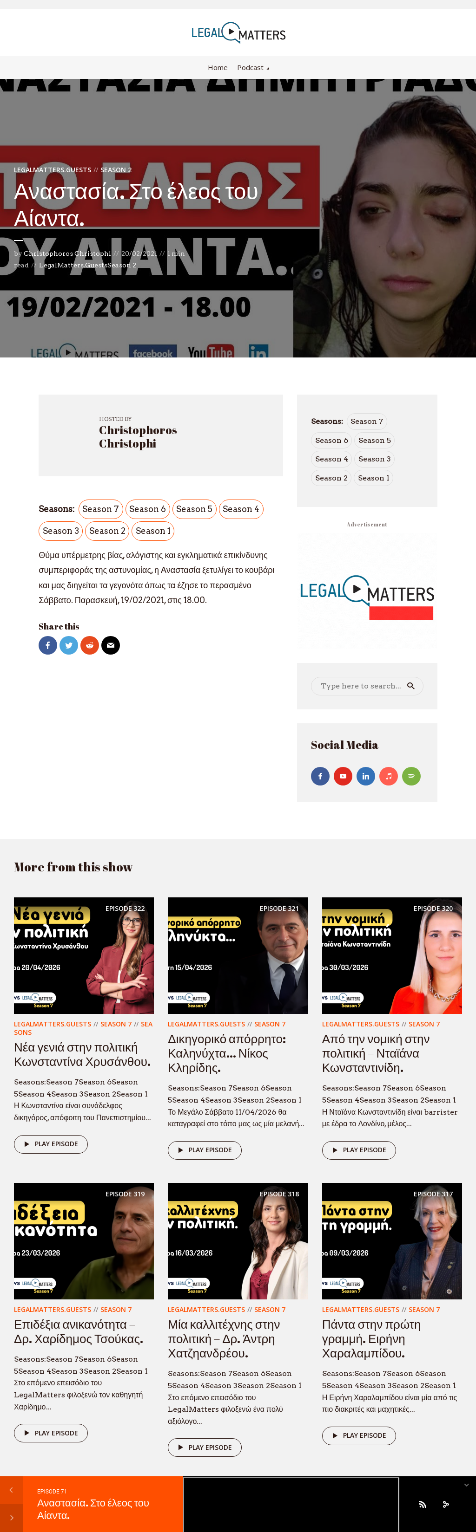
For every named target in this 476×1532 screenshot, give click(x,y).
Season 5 (194, 509)
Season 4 (241, 509)
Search (410, 686)
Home (218, 67)
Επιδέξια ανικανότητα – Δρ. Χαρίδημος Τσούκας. (78, 1331)
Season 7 (100, 509)
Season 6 (147, 509)
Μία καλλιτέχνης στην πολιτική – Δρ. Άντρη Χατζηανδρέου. (224, 1338)
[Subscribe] (422, 1504)
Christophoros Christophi (67, 253)
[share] (445, 1504)
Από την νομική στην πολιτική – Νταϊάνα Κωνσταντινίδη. (376, 1053)
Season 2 (116, 169)
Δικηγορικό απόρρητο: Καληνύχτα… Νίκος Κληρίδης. (227, 1053)
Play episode (49, 1144)
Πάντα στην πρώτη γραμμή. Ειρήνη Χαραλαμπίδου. (371, 1338)
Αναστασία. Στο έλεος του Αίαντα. (93, 1508)
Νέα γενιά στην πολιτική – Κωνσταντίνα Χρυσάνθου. (82, 1054)
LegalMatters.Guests (52, 169)
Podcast (250, 67)
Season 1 (153, 531)
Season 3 (61, 531)
